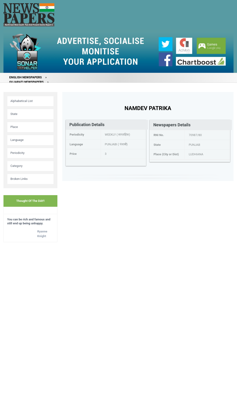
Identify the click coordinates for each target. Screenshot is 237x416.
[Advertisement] (30, 318)
